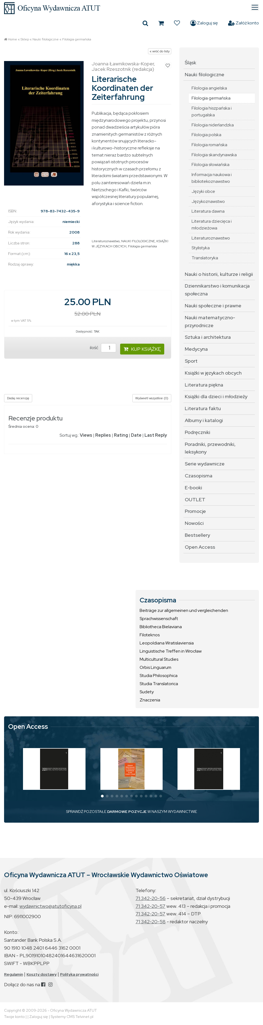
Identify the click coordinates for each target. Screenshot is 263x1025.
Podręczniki (197, 432)
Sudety (147, 692)
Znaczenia (150, 700)
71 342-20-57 (150, 906)
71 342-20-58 (151, 921)
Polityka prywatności (79, 974)
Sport (191, 361)
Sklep (25, 39)
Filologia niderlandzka (213, 125)
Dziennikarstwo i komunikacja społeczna (217, 290)
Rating (121, 435)
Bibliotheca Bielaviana (161, 627)
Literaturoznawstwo (106, 241)
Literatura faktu (203, 408)
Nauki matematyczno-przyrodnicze (210, 321)
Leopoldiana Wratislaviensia (167, 643)
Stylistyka (201, 248)
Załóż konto (243, 23)
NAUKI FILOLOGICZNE (138, 241)
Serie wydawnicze (205, 464)
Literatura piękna (204, 385)
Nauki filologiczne (45, 39)
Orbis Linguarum (155, 667)
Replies (103, 435)
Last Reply (155, 435)
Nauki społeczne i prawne (213, 305)
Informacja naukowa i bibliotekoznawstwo (212, 178)
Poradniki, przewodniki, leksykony (210, 448)
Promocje (195, 511)
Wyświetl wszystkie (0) (151, 398)
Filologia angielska (209, 88)
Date (136, 435)
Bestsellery (197, 535)
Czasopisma (198, 475)
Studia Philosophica (158, 675)
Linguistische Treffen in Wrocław (171, 651)
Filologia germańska (76, 39)
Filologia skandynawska (214, 155)
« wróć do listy (160, 51)
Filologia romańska (209, 145)
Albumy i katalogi (204, 420)
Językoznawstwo (208, 201)
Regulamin (13, 974)
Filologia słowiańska (210, 164)
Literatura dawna (208, 211)
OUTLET (195, 499)
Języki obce (203, 191)
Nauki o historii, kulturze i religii (219, 274)
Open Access (200, 547)
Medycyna (196, 349)
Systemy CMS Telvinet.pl (72, 1016)
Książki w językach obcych (213, 373)
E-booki (193, 487)
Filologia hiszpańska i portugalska (212, 111)
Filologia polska (206, 135)
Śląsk (190, 62)
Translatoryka (205, 258)
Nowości (194, 523)
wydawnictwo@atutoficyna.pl (50, 906)
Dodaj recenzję (18, 398)
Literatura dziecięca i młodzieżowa (212, 224)
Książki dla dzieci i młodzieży (216, 396)
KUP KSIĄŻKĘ (142, 349)
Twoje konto (14, 1016)
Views (86, 435)
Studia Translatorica (159, 683)
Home (12, 39)
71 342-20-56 (151, 898)
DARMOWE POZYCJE (127, 811)
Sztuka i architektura (208, 337)
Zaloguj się (204, 23)
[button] (102, 796)
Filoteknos (150, 635)
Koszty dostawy (42, 974)
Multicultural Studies (159, 659)
